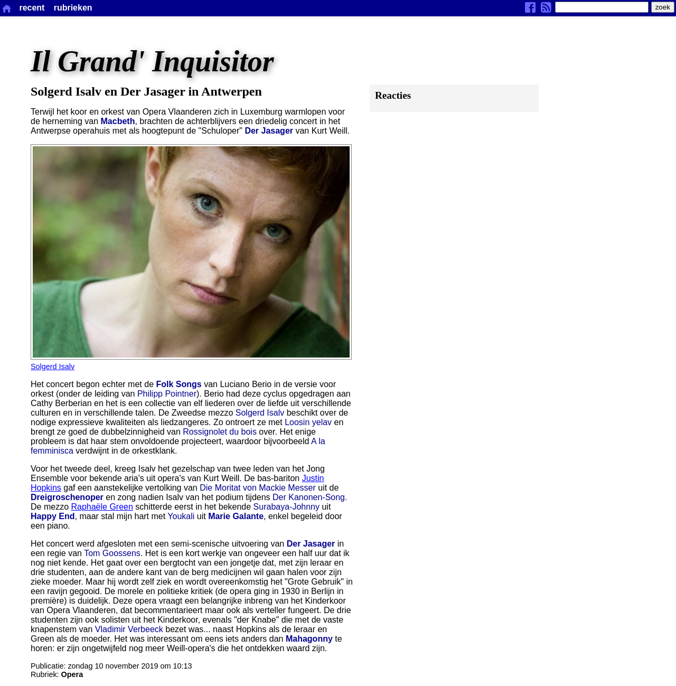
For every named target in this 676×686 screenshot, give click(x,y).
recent (31, 7)
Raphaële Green (102, 506)
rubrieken (73, 7)
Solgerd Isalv (52, 366)
